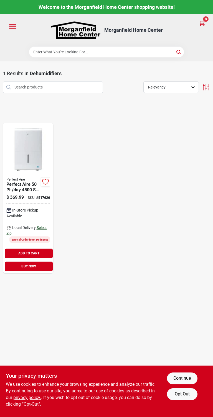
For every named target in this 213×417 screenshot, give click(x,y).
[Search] (179, 51)
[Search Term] (106, 52)
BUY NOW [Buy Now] (28, 266)
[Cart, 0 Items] (202, 23)
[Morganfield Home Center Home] (75, 30)
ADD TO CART (28, 253)
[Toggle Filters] (206, 87)
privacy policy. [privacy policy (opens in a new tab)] (27, 397)
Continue (182, 378)
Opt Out (182, 394)
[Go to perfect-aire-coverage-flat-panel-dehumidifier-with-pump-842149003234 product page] (28, 198)
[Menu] (12, 27)
